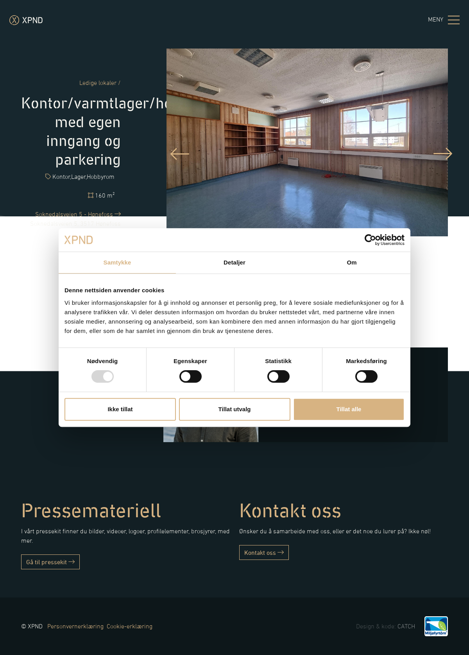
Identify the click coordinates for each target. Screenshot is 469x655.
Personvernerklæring (75, 626)
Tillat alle (349, 409)
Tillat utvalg (234, 409)
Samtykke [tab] (117, 262)
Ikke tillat (119, 409)
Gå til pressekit (50, 561)
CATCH (406, 626)
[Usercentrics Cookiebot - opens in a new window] (370, 240)
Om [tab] (351, 262)
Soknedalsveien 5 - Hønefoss (78, 214)
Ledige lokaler (97, 82)
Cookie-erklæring (129, 626)
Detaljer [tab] (234, 262)
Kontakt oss (264, 552)
